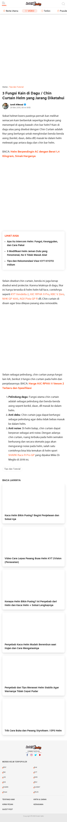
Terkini (47, 11)
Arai (35, 767)
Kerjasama (38, 804)
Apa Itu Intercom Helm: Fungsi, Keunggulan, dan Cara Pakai (32, 243)
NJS (4, 782)
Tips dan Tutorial (12, 469)
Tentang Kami (8, 799)
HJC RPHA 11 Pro (39, 294)
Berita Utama (12, 11)
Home (5, 87)
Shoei (5, 792)
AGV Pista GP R (29, 299)
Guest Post (7, 809)
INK (4, 772)
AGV (4, 767)
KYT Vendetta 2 (20, 294)
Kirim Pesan (7, 804)
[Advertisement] (33, 49)
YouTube (39, 756)
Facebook (27, 756)
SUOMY (37, 787)
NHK (36, 777)
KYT (35, 772)
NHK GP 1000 (10, 299)
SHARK (5, 787)
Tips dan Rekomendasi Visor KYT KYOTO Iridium (30, 263)
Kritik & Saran (40, 799)
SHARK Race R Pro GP (21, 455)
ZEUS (36, 792)
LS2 (4, 777)
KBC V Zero (57, 294)
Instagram (31, 756)
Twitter (35, 756)
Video (31, 11)
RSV (35, 782)
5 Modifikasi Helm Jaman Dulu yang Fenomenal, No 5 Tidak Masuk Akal (27, 253)
